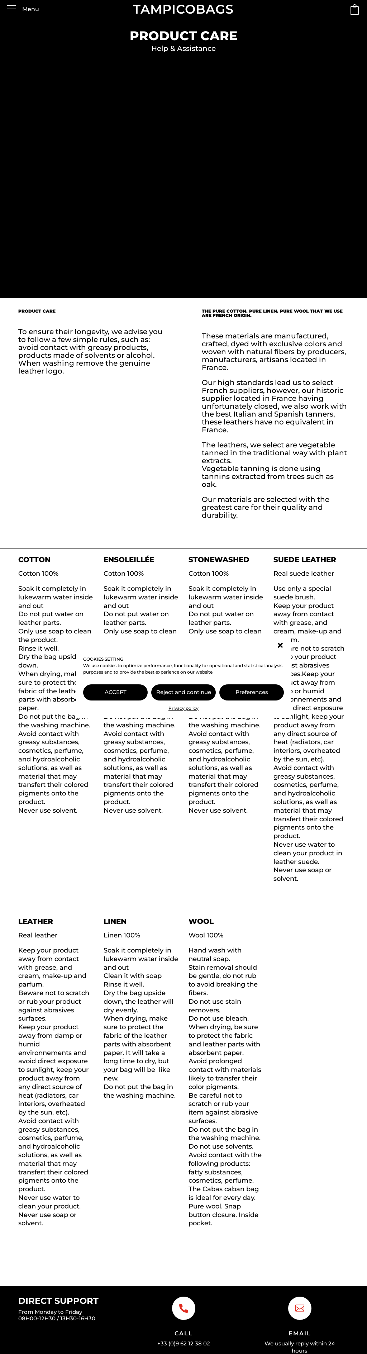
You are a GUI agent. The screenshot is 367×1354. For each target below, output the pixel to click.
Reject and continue (183, 692)
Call (184, 1333)
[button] (280, 645)
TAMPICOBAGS (183, 9)
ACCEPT (116, 692)
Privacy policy (183, 708)
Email (300, 1333)
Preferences (251, 692)
